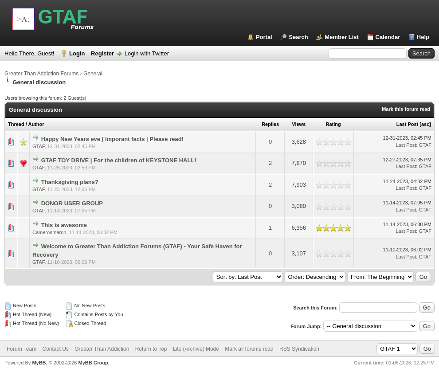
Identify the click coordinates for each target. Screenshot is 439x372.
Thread (16, 124)
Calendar (388, 37)
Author (36, 124)
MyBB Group (93, 362)
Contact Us (55, 349)
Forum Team (21, 349)
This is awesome (64, 225)
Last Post (407, 124)
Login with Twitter (147, 53)
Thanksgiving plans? (69, 182)
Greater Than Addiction (101, 349)
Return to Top (151, 349)
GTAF (38, 146)
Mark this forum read (406, 109)
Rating (333, 124)
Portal (264, 37)
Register (102, 53)
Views (299, 124)
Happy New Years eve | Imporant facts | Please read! (112, 139)
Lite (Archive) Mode (196, 349)
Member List (342, 37)
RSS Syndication (299, 349)
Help (423, 37)
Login (77, 53)
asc (425, 124)
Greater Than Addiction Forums (41, 73)
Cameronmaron (49, 232)
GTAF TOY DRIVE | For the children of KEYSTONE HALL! (118, 160)
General (92, 73)
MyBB (39, 362)
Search (298, 37)
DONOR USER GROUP (72, 203)
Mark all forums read (249, 349)
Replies (270, 124)
